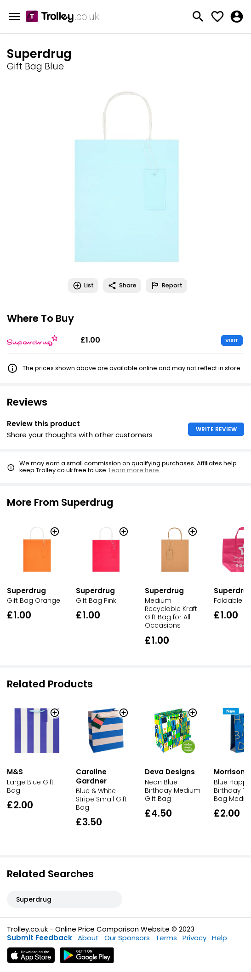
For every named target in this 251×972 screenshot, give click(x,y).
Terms (166, 938)
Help (219, 938)
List (83, 285)
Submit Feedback (39, 938)
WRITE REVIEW (216, 429)
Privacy (194, 938)
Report (166, 285)
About (88, 938)
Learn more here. (134, 470)
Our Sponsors (127, 938)
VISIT (232, 340)
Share (122, 285)
